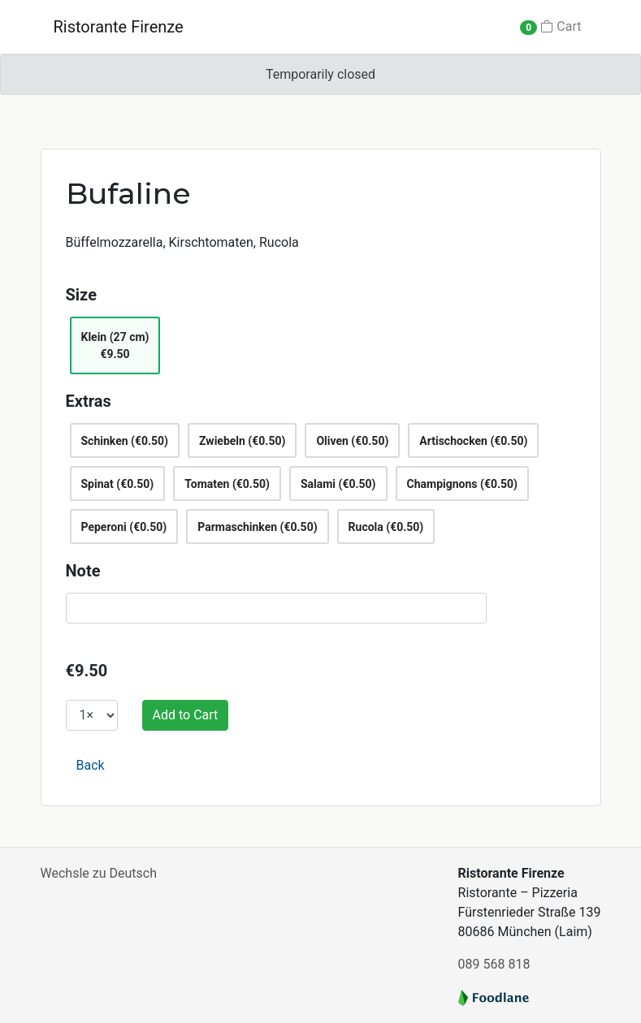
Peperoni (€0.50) (124, 526)
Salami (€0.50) (338, 483)
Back (90, 765)
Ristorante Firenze (119, 27)
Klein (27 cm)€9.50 (115, 345)
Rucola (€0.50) (386, 526)
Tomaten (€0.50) (227, 483)
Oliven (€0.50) (352, 440)
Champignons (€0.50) (462, 483)
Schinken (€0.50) (125, 440)
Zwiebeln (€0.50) (242, 440)
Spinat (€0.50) (117, 483)
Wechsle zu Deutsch (99, 873)
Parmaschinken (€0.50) (257, 526)
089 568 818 (494, 964)
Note (83, 571)
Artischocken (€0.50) (473, 440)
